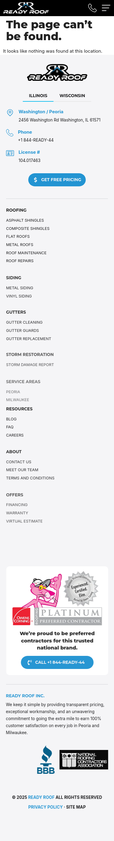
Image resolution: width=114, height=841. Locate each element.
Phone (25, 132)
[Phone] (9, 132)
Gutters (16, 317)
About (14, 454)
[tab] (38, 96)
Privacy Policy (45, 808)
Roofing (16, 210)
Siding (13, 283)
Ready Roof (41, 798)
